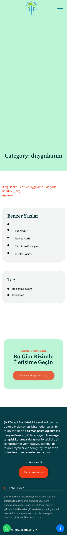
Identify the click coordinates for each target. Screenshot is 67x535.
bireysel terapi (13, 435)
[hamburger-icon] (60, 9)
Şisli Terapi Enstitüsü (17, 422)
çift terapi (31, 435)
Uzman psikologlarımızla (43, 431)
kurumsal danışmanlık (29, 439)
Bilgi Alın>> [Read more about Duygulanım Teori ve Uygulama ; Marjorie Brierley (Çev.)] (7, 195)
